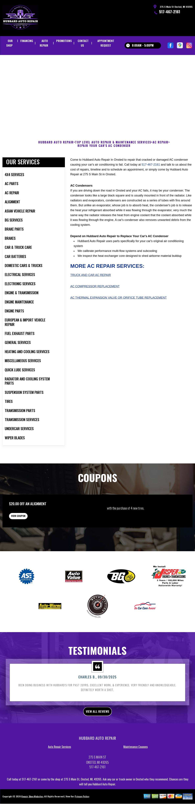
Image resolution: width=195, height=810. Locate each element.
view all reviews (97, 733)
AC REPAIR (160, 158)
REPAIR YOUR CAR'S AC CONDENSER (104, 162)
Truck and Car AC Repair (90, 291)
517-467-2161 (169, 11)
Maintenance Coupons (135, 769)
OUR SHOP (9, 43)
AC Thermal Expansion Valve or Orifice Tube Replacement (118, 313)
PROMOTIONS (64, 41)
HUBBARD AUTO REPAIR (56, 158)
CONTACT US (83, 43)
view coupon (27, 534)
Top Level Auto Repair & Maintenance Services (113, 158)
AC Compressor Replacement (95, 302)
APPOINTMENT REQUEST (105, 43)
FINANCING (26, 41)
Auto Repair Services (59, 769)
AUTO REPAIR (44, 43)
